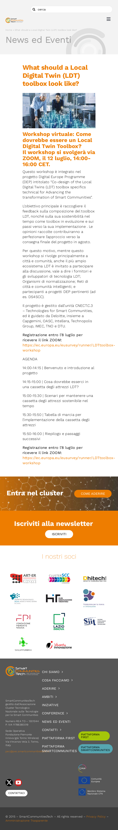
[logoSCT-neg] (22, 668)
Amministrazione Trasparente (26, 820)
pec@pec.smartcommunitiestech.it (27, 751)
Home (8, 30)
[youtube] (18, 782)
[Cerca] (34, 9)
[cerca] (72, 9)
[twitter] (9, 782)
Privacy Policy (96, 816)
